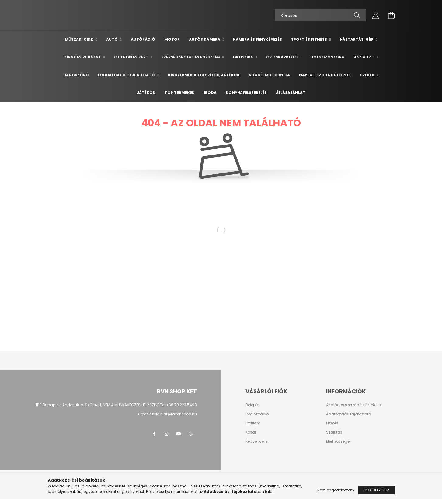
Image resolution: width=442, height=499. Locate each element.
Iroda (210, 92)
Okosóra (243, 57)
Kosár (250, 432)
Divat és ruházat (83, 57)
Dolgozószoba (327, 57)
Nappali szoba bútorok (325, 75)
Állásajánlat (290, 92)
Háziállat (364, 57)
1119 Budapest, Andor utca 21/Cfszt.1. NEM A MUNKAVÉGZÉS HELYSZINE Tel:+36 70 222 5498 (116, 404)
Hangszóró (76, 75)
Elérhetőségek (338, 441)
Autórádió (143, 39)
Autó (112, 39)
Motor (172, 39)
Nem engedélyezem (335, 490)
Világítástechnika (269, 75)
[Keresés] (320, 15)
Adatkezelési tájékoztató (348, 414)
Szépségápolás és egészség (191, 57)
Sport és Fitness (309, 39)
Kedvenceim (257, 441)
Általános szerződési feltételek (353, 405)
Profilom (252, 423)
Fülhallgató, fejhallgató (127, 75)
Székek (368, 75)
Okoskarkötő (282, 57)
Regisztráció (257, 414)
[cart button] (391, 15)
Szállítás (334, 432)
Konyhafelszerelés (246, 92)
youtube (178, 434)
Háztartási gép (357, 39)
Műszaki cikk (79, 39)
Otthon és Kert (131, 57)
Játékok (146, 92)
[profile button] (376, 15)
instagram (166, 434)
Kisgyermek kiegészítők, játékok (204, 75)
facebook (154, 434)
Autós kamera (205, 39)
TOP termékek (180, 92)
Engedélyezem (376, 490)
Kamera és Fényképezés (257, 39)
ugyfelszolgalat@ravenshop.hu (167, 414)
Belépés (252, 405)
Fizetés (332, 423)
